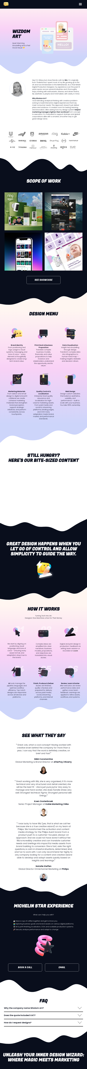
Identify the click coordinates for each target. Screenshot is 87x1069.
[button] (80, 4)
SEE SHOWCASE (43, 280)
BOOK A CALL (25, 967)
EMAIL (62, 967)
